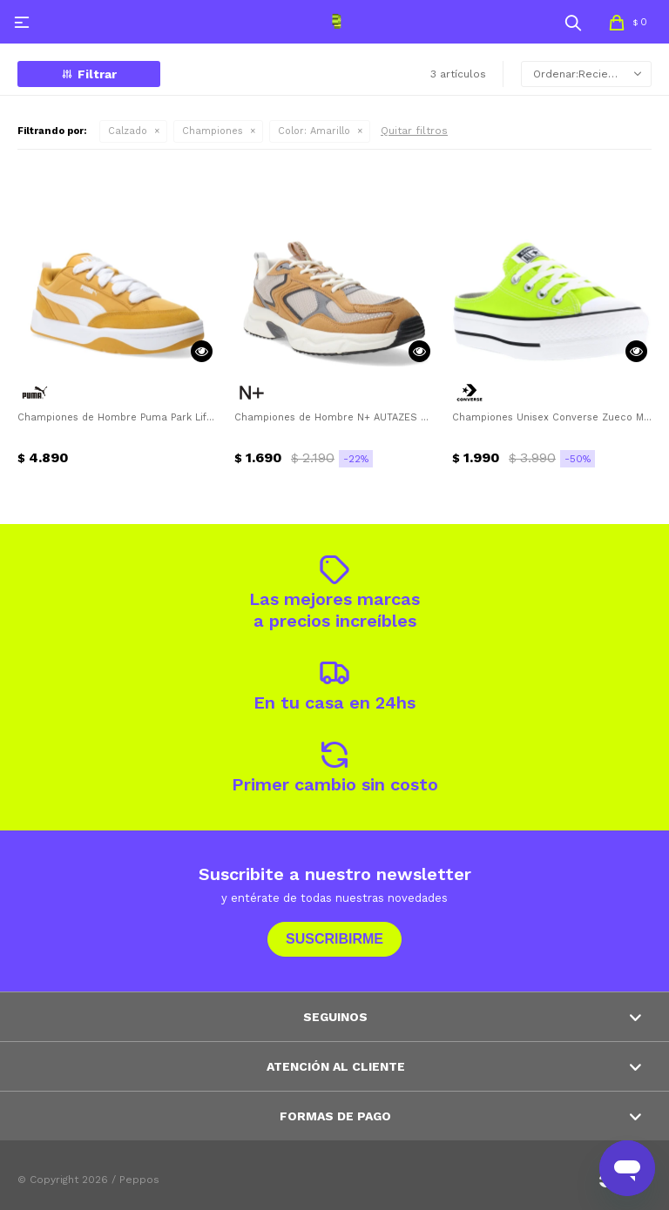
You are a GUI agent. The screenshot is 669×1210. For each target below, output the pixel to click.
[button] (573, 21)
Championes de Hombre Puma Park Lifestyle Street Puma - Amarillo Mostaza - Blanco (117, 417)
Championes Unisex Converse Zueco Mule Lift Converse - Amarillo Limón (552, 417)
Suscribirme (334, 938)
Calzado (127, 131)
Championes (212, 131)
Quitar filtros (414, 130)
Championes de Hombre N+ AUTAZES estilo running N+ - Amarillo (334, 417)
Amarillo (314, 131)
